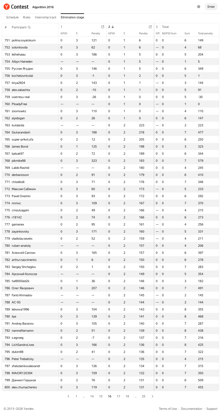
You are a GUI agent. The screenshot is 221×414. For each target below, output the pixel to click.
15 (101, 396)
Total (167, 27)
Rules (26, 17)
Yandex (29, 408)
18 (127, 396)
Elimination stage (72, 17)
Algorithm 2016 (43, 7)
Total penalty (207, 33)
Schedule (12, 17)
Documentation (191, 408)
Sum (189, 33)
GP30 (66, 33)
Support (211, 408)
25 (143, 396)
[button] (21, 27)
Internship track (45, 17)
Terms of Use (168, 408)
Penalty (94, 33)
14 (92, 396)
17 (118, 396)
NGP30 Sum (171, 33)
